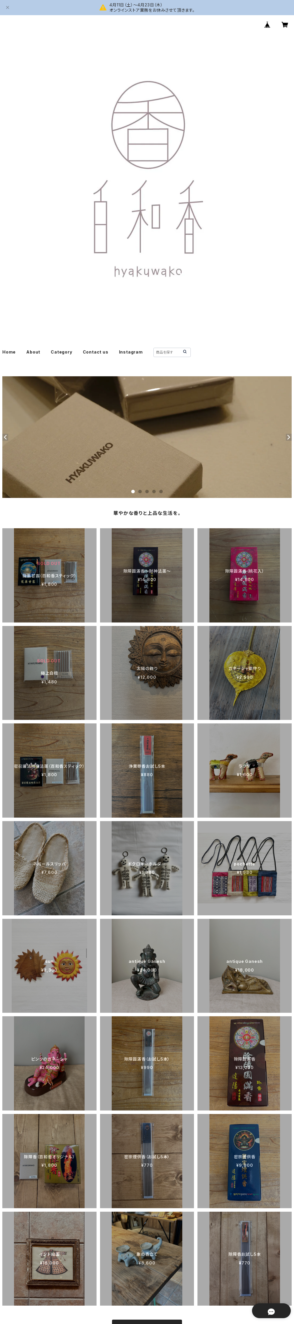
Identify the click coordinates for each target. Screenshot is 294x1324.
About (33, 351)
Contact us (95, 351)
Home (9, 351)
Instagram (131, 351)
